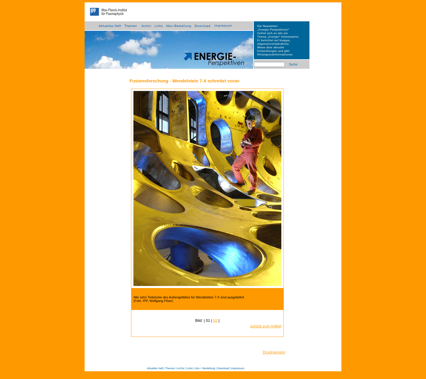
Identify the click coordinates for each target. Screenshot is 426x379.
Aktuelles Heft (155, 368)
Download (223, 368)
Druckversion (274, 352)
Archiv (180, 368)
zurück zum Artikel (265, 326)
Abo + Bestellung (205, 368)
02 (215, 320)
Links (190, 368)
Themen (170, 368)
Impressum (237, 368)
